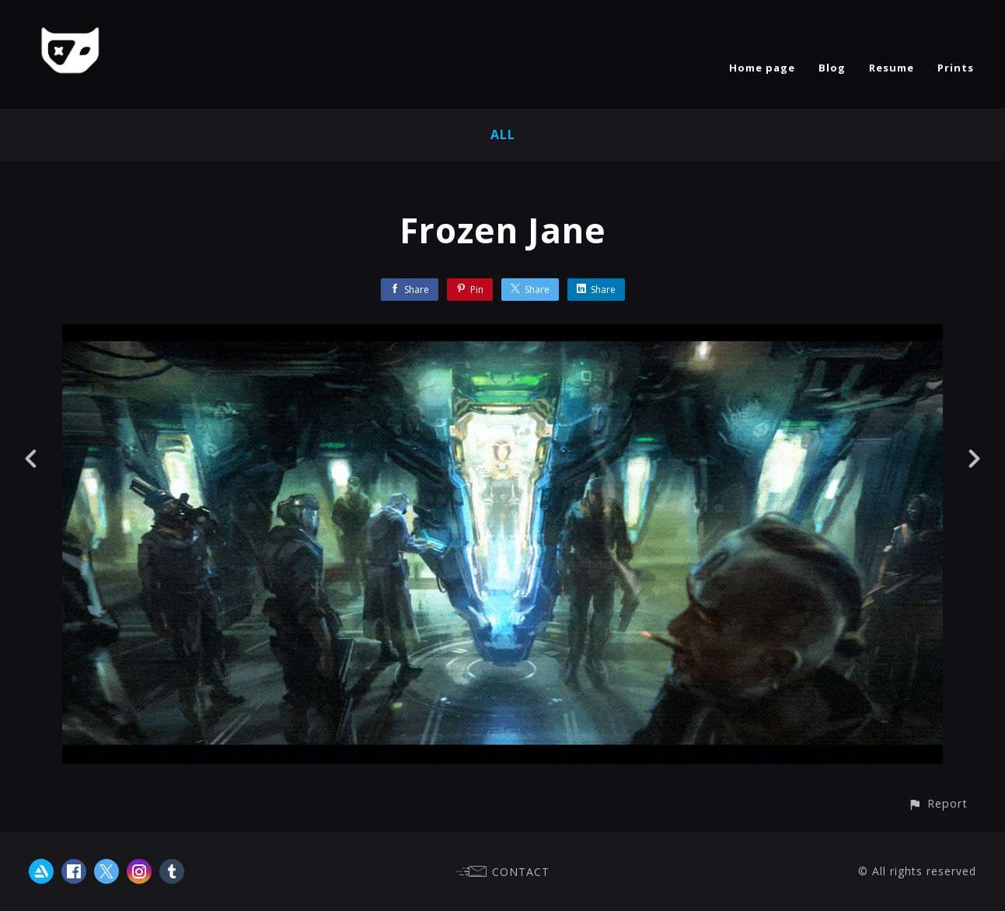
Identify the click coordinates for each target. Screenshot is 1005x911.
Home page (762, 68)
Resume (891, 68)
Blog (832, 68)
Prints (955, 68)
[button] (938, 803)
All (502, 134)
